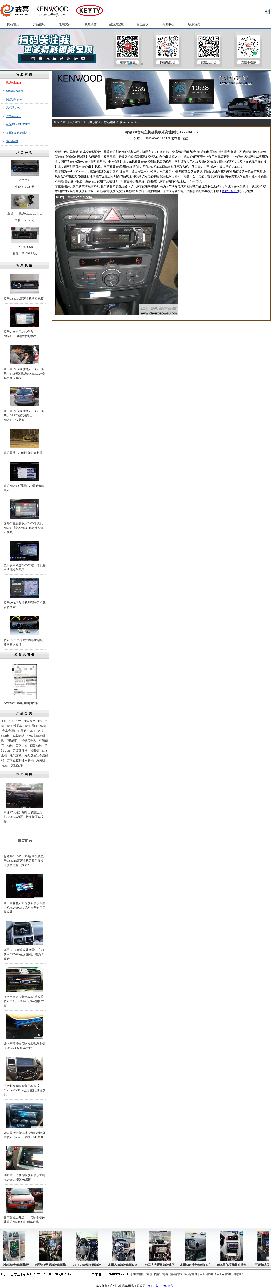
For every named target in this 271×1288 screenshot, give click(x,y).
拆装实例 (12, 141)
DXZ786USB (25, 247)
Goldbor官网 (223, 1274)
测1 (235, 1274)
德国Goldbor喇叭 (17, 133)
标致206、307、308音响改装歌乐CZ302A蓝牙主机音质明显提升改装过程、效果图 (24, 861)
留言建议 (142, 24)
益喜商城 (176, 1274)
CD (4, 721)
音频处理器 (20, 750)
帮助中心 (168, 24)
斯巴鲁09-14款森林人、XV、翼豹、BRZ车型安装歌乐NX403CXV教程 (24, 415)
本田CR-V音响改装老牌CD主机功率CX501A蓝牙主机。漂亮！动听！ (24, 954)
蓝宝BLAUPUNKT (18, 124)
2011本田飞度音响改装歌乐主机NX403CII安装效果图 (24, 1177)
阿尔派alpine (14, 99)
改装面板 (16, 755)
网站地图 (138, 1274)
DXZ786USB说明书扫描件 (21, 703)
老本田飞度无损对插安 (233, 1265)
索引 (149, 1274)
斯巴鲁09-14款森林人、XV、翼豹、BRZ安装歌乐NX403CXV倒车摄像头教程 (24, 373)
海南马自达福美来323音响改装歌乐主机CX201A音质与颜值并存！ (24, 1001)
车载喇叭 (18, 736)
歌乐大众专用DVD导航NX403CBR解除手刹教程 (20, 334)
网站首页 (13, 24)
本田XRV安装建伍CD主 (197, 1265)
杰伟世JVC (13, 107)
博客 (165, 1274)
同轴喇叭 (13, 740)
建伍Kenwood (15, 91)
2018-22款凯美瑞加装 (88, 1265)
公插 (5, 765)
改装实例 (65, 24)
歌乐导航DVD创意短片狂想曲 (23, 453)
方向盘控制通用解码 (20, 760)
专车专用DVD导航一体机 (18, 731)
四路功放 (21, 745)
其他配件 (17, 765)
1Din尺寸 (15, 721)
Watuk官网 (206, 1274)
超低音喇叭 (28, 740)
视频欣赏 (91, 24)
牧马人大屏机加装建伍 (161, 1265)
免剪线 (40, 760)
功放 (10, 745)
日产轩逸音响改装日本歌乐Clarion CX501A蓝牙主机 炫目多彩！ (24, 1090)
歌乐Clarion (13, 82)
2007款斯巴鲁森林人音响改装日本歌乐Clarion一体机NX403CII (24, 1135)
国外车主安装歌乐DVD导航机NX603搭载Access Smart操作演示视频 (23, 528)
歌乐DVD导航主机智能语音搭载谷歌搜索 (25, 605)
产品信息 (39, 24)
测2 (240, 1274)
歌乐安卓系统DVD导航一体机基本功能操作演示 (25, 567)
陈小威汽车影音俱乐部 (83, 122)
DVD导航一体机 (35, 726)
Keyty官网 (190, 1274)
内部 (157, 1274)
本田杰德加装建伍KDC (124, 1265)
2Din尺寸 (29, 721)
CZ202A (24, 180)
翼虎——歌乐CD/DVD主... (24, 213)
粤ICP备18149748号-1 (162, 1286)
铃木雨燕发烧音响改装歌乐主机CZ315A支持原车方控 (24, 1046)
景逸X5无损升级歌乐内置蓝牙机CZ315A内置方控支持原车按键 (24, 817)
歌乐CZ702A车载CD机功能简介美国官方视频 (24, 642)
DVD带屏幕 (14, 726)
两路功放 (36, 745)
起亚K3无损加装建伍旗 (51, 1265)
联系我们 (194, 24)
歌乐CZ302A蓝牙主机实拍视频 (24, 298)
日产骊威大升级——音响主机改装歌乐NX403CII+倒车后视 (24, 1220)
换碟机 (34, 750)
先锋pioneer (13, 116)
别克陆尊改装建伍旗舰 (15, 1265)
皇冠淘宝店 (116, 24)
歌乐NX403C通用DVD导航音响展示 (24, 488)
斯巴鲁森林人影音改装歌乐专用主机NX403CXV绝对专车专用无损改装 (24, 907)
